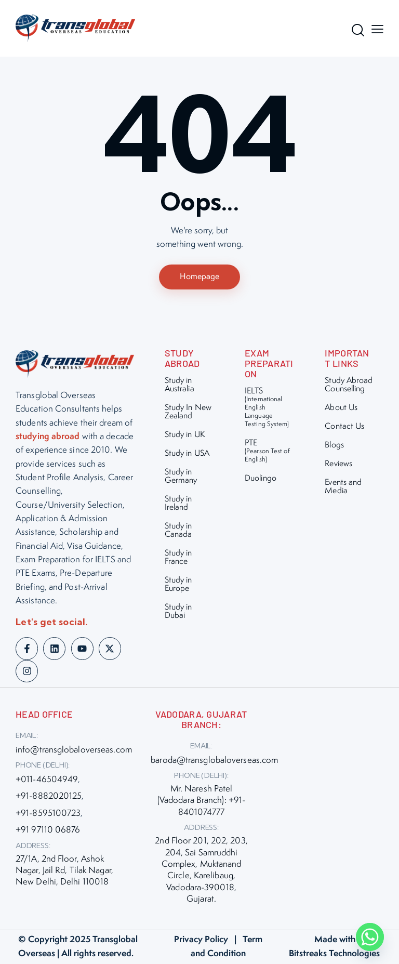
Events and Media (343, 487)
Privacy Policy (201, 940)
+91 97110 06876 (48, 831)
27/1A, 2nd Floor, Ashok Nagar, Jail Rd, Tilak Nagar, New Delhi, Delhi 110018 (64, 871)
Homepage (199, 277)
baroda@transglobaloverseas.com (214, 761)
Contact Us (344, 427)
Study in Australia (179, 385)
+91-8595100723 (48, 814)
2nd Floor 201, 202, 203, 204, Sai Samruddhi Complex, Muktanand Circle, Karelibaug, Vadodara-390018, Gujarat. (201, 871)
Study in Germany (181, 477)
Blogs (334, 446)
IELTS (269, 408)
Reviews (338, 464)
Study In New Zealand (188, 412)
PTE (269, 452)
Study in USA (187, 454)
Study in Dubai (178, 612)
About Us (341, 408)
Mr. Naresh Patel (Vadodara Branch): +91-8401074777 (201, 801)
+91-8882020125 (49, 797)
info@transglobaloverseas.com (74, 751)
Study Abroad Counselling (349, 385)
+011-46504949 (47, 780)
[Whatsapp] (370, 937)
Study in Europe (178, 585)
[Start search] (355, 30)
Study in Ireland (178, 504)
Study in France (178, 558)
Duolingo (260, 479)
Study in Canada (178, 531)
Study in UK (185, 435)
